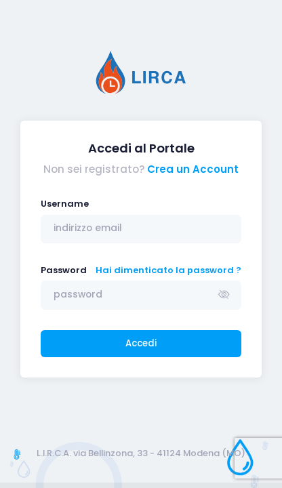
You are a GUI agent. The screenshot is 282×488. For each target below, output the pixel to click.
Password (64, 270)
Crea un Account (193, 169)
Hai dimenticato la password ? (168, 270)
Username (65, 203)
